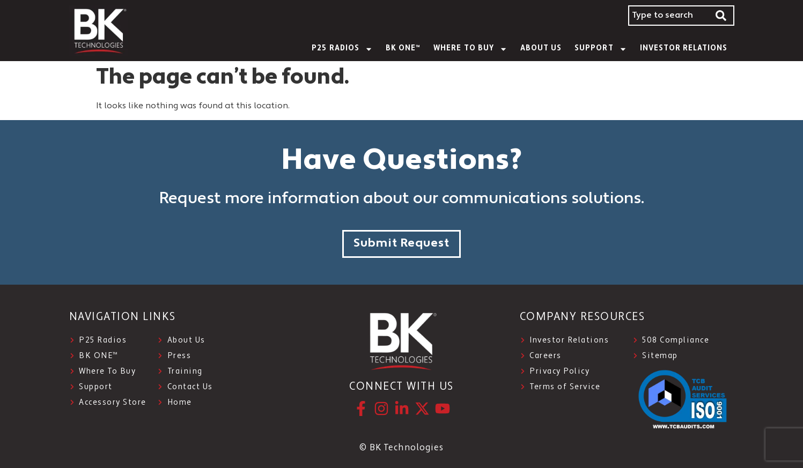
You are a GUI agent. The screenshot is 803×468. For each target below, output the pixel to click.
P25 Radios (342, 49)
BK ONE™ (403, 48)
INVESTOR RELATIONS (684, 48)
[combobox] (668, 15)
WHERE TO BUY (470, 49)
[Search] (721, 15)
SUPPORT (600, 49)
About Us (541, 48)
